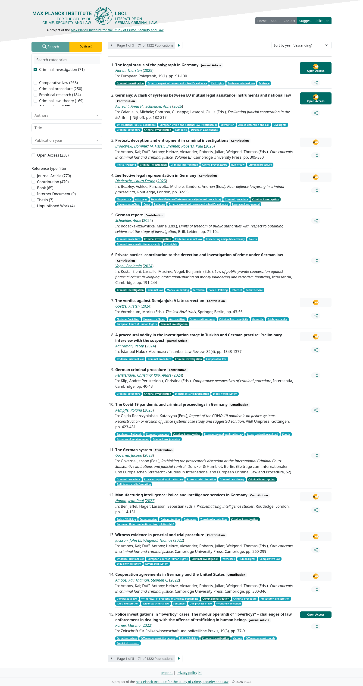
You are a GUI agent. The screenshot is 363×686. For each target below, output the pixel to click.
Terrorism (199, 290)
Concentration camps (202, 319)
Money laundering (178, 290)
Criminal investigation (130, 83)
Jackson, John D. (128, 540)
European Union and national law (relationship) (188, 124)
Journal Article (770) (54, 175)
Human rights (247, 558)
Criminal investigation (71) (61, 69)
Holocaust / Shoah (154, 319)
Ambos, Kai (124, 580)
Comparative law (216, 359)
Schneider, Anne (158, 106)
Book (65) (45, 187)
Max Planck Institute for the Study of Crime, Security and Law (117, 30)
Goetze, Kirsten (127, 306)
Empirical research (128, 643)
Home (262, 21)
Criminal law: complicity (233, 319)
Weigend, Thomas (157, 540)
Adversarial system (156, 563)
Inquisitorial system (225, 393)
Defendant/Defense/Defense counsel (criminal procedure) (186, 199)
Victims (237, 638)
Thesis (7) (45, 199)
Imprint (167, 672)
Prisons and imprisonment (133, 439)
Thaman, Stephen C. (151, 580)
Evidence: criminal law (241, 83)
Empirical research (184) (60, 94)
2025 (148, 70)
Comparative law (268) (58, 82)
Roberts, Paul (192, 146)
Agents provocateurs (214, 164)
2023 (148, 410)
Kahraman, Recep (129, 346)
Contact (289, 21)
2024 (147, 220)
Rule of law (238, 164)
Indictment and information (192, 393)
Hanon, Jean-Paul (129, 500)
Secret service (254, 290)
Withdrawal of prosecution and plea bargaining (169, 598)
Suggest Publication (314, 21)
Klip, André (162, 375)
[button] (85, 47)
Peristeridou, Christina (133, 375)
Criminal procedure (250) (60, 88)
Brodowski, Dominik (131, 146)
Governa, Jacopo (128, 455)
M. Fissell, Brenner (164, 146)
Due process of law (128, 204)
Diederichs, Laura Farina (135, 180)
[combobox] (64, 115)
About (275, 21)
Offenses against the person (158, 638)
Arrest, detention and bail (253, 124)
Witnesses (228, 558)
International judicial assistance (136, 124)
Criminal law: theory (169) (61, 100)
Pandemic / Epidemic (129, 434)
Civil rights (217, 83)
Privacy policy (187, 672)
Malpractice (124, 199)
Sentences (179, 603)
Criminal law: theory (232, 479)
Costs (147, 204)
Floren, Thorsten (128, 70)
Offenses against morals (260, 638)
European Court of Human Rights (137, 324)
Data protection (170, 519)
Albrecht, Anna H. (129, 106)
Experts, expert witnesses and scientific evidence (177, 83)
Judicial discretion (127, 603)
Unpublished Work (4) (56, 205)
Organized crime (127, 638)
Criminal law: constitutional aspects (138, 244)
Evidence (264, 83)
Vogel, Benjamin (128, 265)
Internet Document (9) (56, 193)
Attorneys (141, 199)
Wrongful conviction (228, 603)
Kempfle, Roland (128, 410)
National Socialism (128, 319)
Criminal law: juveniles (166, 439)
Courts (253, 239)
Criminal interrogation (184, 164)
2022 (150, 500)
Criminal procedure (128, 129)
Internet (237, 290)
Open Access (316, 68)
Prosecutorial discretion (201, 479)
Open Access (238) (53, 155)
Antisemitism (177, 319)
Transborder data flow (213, 519)
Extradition (227, 124)
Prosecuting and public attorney (225, 239)
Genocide (258, 319)
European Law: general (204, 129)
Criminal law (155, 290)
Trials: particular (277, 319)
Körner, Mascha (128, 625)
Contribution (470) (53, 181)
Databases (190, 519)
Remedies (181, 129)
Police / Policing (126, 164)
